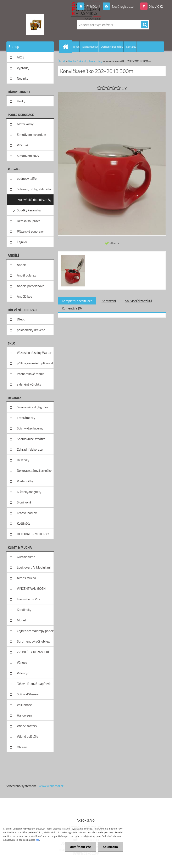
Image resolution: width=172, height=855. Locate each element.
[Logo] (34, 24)
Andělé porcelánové (30, 285)
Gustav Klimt (26, 556)
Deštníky (23, 459)
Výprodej (23, 67)
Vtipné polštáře (27, 736)
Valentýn (23, 673)
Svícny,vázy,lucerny (30, 428)
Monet (21, 620)
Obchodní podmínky (112, 47)
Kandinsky (24, 609)
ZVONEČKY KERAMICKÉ (33, 651)
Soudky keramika (29, 210)
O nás (76, 47)
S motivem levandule (31, 134)
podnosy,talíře (27, 178)
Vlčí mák (23, 145)
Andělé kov (24, 296)
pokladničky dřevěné (31, 329)
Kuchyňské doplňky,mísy (34, 199)
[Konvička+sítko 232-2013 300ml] (72, 255)
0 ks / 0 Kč (156, 6)
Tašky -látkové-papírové (34, 683)
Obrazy (22, 747)
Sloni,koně (24, 502)
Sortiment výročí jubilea (33, 641)
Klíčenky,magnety (29, 491)
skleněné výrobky (29, 384)
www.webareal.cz (51, 785)
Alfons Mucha (26, 577)
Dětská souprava (28, 220)
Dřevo (21, 319)
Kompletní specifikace (77, 300)
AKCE (20, 57)
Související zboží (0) (138, 300)
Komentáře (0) (72, 308)
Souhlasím (110, 846)
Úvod (61, 61)
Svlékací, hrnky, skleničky (34, 189)
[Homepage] (67, 46)
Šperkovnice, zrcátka (31, 438)
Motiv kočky (25, 123)
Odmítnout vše (80, 846)
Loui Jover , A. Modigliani (34, 567)
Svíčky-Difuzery (28, 694)
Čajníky (22, 241)
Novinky (22, 78)
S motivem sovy (28, 155)
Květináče (23, 523)
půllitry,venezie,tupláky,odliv (35, 363)
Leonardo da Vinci (29, 599)
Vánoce (22, 662)
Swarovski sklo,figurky (32, 407)
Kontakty (131, 47)
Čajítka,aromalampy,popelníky (35, 630)
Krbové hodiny (27, 512)
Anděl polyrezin (27, 275)
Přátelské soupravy (30, 231)
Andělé (22, 264)
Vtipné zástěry (27, 725)
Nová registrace (122, 6)
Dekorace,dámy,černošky (34, 470)
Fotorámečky (26, 417)
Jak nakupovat (90, 47)
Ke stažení (108, 300)
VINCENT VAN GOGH (31, 588)
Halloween (24, 715)
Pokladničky (25, 481)
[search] (144, 25)
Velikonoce (24, 704)
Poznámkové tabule (30, 373)
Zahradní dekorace (30, 449)
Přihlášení (93, 6)
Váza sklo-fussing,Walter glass (34, 354)
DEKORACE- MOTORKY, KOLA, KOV (33, 535)
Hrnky (21, 101)
